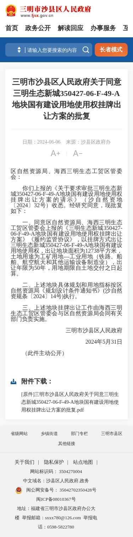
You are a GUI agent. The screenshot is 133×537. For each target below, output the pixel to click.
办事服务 (103, 28)
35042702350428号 (77, 490)
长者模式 (111, 50)
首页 (11, 28)
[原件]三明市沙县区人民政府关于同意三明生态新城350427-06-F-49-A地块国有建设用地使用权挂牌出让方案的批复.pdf (70, 402)
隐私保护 (54, 462)
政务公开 (38, 28)
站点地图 (83, 462)
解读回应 (70, 28)
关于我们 (24, 462)
